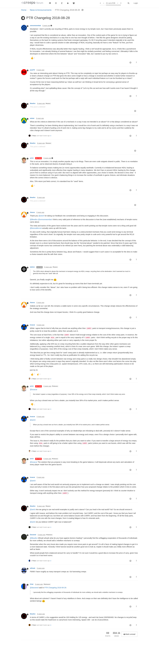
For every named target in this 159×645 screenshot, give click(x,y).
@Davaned (47, 584)
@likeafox (34, 219)
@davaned (34, 588)
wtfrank (32, 568)
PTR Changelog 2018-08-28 (55, 588)
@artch (48, 103)
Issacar (32, 325)
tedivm (32, 267)
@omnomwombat (45, 219)
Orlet (31, 584)
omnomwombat (35, 25)
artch (32, 158)
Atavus (32, 212)
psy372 (32, 70)
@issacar (33, 390)
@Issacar (55, 386)
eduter (32, 118)
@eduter (48, 143)
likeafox (32, 103)
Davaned (33, 535)
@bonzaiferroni (36, 228)
